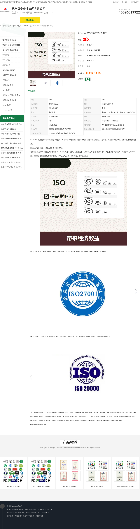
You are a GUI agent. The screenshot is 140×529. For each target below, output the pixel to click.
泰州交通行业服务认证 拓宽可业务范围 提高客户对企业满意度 (12, 143)
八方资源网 (19, 516)
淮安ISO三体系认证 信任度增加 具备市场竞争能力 (12, 167)
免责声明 (26, 516)
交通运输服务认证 (9, 100)
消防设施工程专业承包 (11, 95)
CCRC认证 (6, 105)
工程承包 (5, 80)
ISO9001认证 (7, 110)
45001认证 (6, 65)
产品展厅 (89, 20)
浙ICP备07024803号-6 (29, 509)
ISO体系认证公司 (97, 486)
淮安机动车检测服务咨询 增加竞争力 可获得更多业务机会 (12, 138)
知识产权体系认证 (9, 75)
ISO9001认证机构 (69, 486)
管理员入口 (33, 516)
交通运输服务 (7, 85)
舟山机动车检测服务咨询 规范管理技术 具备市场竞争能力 (12, 153)
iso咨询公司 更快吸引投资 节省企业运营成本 (12, 134)
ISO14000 (24, 26)
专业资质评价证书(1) (10, 50)
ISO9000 (5, 55)
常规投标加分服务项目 (11, 45)
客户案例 (129, 20)
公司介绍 (69, 20)
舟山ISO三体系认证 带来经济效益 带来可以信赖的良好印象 (12, 162)
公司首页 (10, 20)
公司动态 (109, 20)
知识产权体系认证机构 (41, 486)
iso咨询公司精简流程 (8, 129)
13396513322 (93, 72)
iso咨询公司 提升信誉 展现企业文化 (12, 158)
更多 (21, 118)
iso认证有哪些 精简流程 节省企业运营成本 (12, 124)
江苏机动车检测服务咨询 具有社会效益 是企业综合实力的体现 (12, 148)
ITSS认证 (6, 90)
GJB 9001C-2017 (8, 70)
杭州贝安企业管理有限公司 (30, 513)
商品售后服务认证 (9, 40)
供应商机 (29, 20)
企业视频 (49, 20)
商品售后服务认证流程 (125, 486)
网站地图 (40, 516)
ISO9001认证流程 (13, 486)
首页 (9, 26)
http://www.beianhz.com (38, 425)
